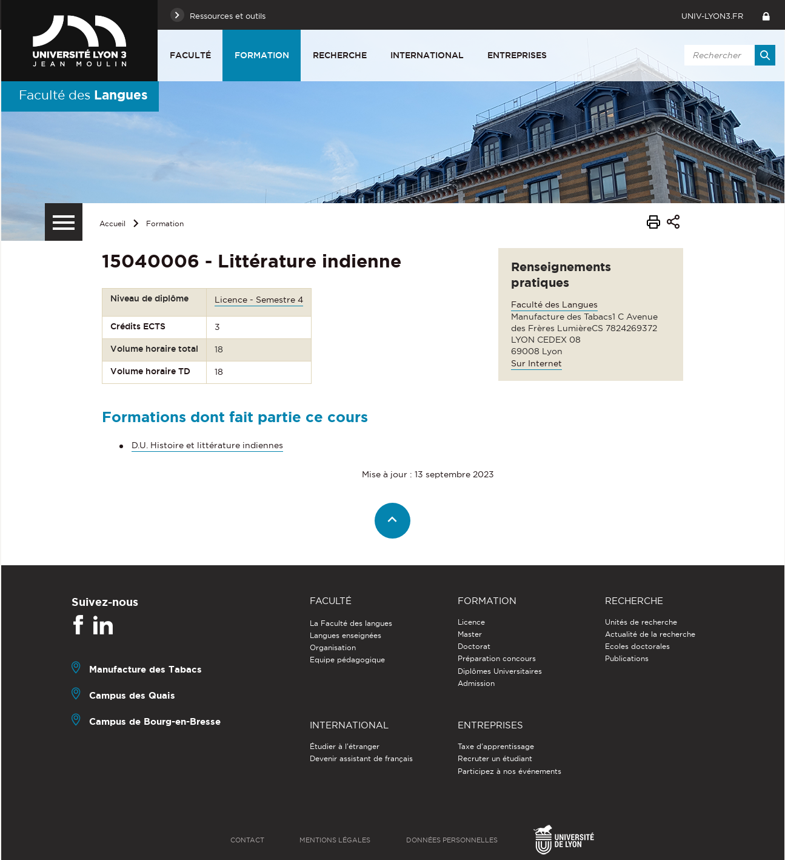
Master (470, 634)
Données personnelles (452, 840)
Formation (262, 55)
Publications (627, 658)
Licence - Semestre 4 (259, 299)
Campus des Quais (132, 695)
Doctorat (474, 646)
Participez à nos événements (509, 771)
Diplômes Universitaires (500, 671)
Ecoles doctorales (637, 646)
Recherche (340, 55)
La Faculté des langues (351, 623)
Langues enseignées (345, 635)
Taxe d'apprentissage (496, 746)
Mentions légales (334, 840)
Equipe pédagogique (347, 659)
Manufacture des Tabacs (145, 669)
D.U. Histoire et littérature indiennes (207, 445)
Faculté (190, 55)
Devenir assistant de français (361, 758)
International (427, 55)
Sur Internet (536, 363)
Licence (471, 622)
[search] (728, 55)
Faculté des (83, 94)
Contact (247, 840)
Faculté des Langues (554, 304)
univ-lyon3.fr (712, 16)
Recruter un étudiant (495, 758)
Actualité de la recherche (650, 634)
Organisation (333, 647)
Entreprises (517, 55)
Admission (476, 683)
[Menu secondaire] (63, 222)
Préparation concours (497, 658)
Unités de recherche (641, 622)
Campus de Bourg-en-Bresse (155, 721)
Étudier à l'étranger (344, 746)
